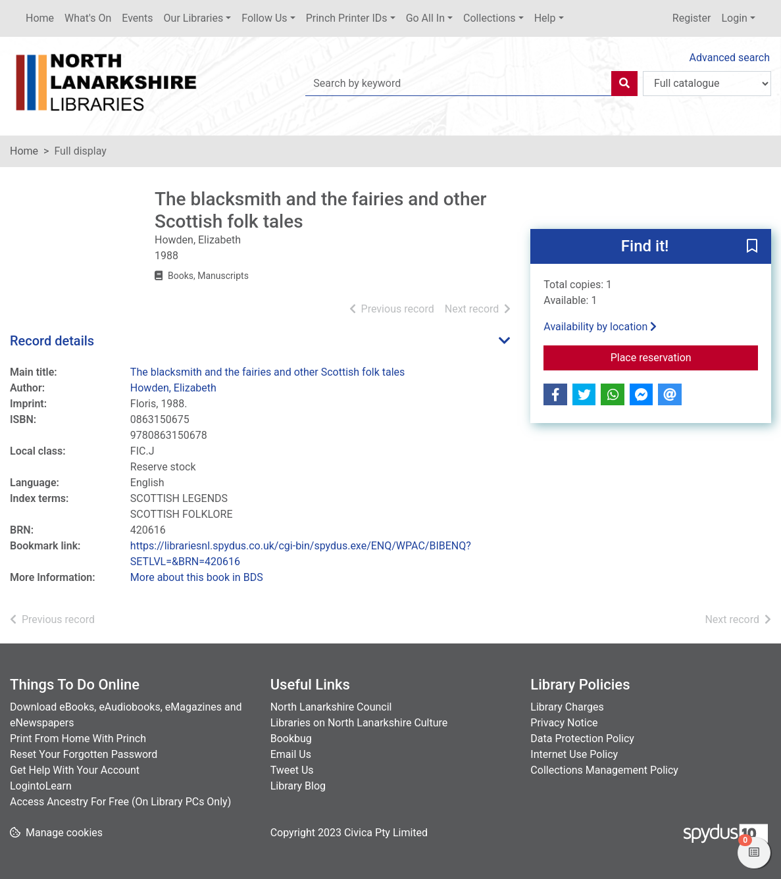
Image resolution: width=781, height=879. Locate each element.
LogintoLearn (41, 786)
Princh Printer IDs (347, 18)
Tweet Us (292, 770)
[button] (752, 247)
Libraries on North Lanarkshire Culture (359, 722)
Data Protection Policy (582, 738)
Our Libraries (194, 18)
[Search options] (707, 83)
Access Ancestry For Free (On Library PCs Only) (120, 801)
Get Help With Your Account (74, 770)
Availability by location (600, 326)
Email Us (290, 754)
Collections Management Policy (604, 770)
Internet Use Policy (574, 754)
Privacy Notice (563, 722)
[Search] (624, 83)
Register (691, 18)
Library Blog (298, 786)
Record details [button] (52, 341)
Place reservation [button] (684, 356)
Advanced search (730, 57)
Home (40, 18)
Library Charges (566, 707)
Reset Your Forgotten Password (83, 754)
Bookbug (291, 738)
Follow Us (264, 18)
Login (734, 18)
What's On (87, 18)
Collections (489, 18)
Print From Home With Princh (78, 738)
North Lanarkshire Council (331, 707)
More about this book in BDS (196, 577)
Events (137, 18)
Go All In (425, 18)
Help (545, 18)
